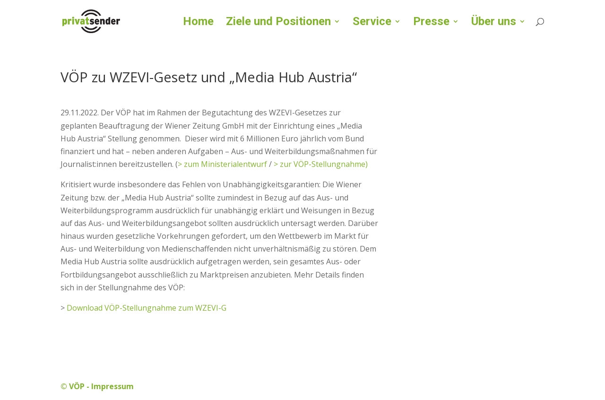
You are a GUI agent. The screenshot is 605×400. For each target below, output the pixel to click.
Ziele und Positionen (278, 23)
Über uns (493, 23)
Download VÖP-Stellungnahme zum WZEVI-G (146, 308)
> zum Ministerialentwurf (222, 164)
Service (372, 23)
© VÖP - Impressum (97, 386)
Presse (431, 23)
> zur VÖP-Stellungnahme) (321, 164)
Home (198, 23)
